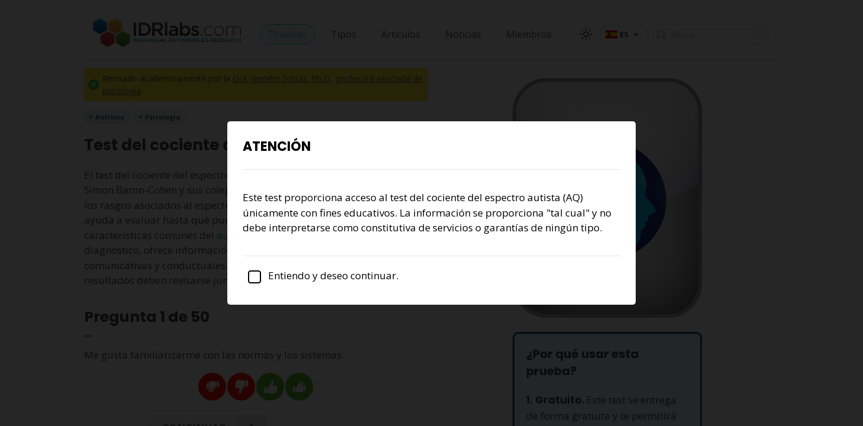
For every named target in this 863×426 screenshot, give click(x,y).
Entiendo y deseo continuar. (320, 275)
